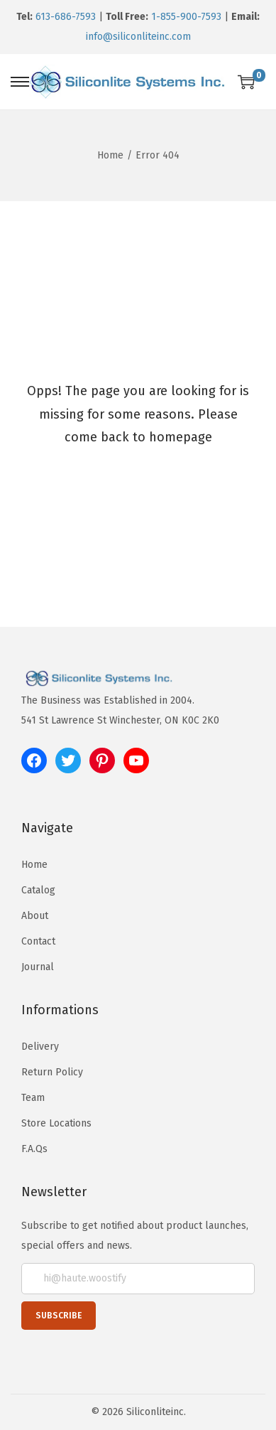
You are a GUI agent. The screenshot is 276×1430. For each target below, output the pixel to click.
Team (33, 1098)
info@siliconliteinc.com (138, 37)
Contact (38, 941)
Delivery (40, 1047)
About (34, 916)
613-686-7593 (65, 17)
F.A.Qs (34, 1149)
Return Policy (52, 1072)
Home (110, 155)
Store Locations (56, 1123)
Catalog (38, 890)
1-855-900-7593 (186, 17)
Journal (37, 967)
